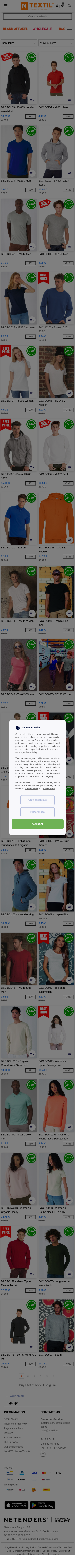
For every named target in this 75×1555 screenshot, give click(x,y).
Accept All (37, 824)
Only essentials (37, 800)
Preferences (37, 812)
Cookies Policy (31, 788)
